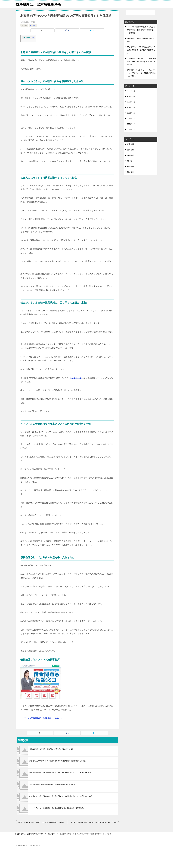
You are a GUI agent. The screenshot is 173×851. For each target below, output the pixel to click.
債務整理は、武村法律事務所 (39, 4)
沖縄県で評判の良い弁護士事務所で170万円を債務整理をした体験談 (41, 822)
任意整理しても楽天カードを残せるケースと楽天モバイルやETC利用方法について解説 (141, 73)
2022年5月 (131, 96)
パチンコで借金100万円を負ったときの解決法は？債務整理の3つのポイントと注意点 (141, 30)
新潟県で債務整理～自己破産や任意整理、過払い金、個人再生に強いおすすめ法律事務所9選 (60, 772)
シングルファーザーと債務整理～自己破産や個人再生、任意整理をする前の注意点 (57, 808)
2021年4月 (131, 124)
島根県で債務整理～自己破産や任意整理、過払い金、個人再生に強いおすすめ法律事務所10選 (60, 796)
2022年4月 (131, 102)
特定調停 (130, 166)
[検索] (140, 12)
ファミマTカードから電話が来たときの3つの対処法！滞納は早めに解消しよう (141, 50)
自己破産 (33, 25)
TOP (30, 834)
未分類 (129, 161)
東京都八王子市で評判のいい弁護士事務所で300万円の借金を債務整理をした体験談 (57, 761)
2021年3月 (131, 130)
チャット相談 (75, 378)
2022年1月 (131, 113)
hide (32, 37)
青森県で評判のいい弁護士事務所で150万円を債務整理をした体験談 (94, 822)
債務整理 (24, 25)
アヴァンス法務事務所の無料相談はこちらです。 (43, 718)
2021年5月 (131, 118)
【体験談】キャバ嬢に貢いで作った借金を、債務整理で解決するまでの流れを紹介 (141, 62)
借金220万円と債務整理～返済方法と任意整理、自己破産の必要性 (51, 749)
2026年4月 (131, 91)
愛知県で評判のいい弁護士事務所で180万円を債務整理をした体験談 (52, 784)
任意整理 (130, 144)
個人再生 (130, 150)
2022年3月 (131, 107)
